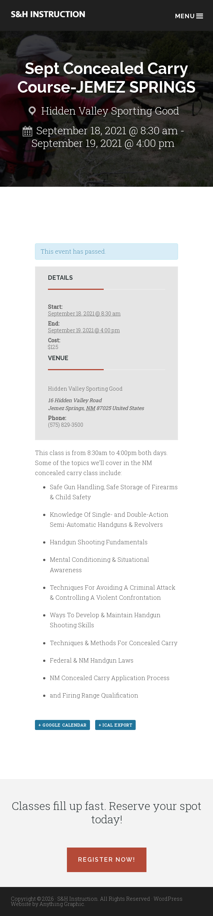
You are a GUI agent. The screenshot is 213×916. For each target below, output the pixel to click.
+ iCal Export (115, 725)
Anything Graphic (61, 903)
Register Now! (106, 859)
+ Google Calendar (62, 725)
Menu (188, 15)
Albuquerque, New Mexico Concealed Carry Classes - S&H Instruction (48, 19)
